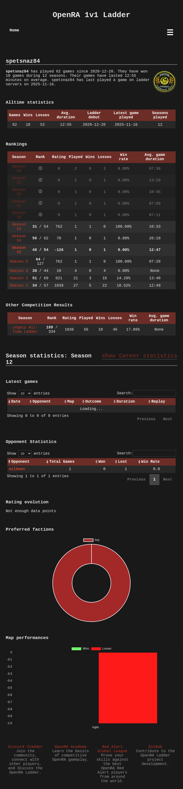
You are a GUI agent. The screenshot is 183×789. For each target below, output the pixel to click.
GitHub (155, 747)
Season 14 (19, 238)
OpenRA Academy (70, 747)
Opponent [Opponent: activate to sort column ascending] (42, 401)
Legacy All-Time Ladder (25, 329)
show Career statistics (139, 356)
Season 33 (19, 168)
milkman (17, 469)
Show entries (28, 393)
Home (14, 30)
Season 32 (19, 180)
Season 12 (19, 250)
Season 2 (19, 278)
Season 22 (19, 192)
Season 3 (19, 271)
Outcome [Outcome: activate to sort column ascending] (93, 401)
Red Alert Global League (112, 749)
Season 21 (19, 203)
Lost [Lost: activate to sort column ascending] (122, 462)
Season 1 (19, 286)
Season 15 (19, 226)
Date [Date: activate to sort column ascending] (15, 401)
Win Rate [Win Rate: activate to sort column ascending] (150, 462)
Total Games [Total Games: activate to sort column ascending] (62, 462)
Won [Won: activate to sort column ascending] (101, 462)
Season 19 (19, 215)
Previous (146, 419)
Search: (146, 393)
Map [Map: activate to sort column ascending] (70, 401)
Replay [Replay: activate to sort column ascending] (158, 401)
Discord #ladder (25, 747)
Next (167, 419)
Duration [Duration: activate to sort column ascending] (126, 401)
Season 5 (19, 262)
